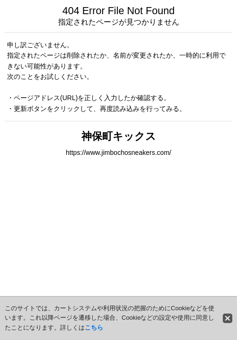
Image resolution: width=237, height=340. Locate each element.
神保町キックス (118, 136)
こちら (94, 327)
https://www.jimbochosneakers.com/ (118, 152)
